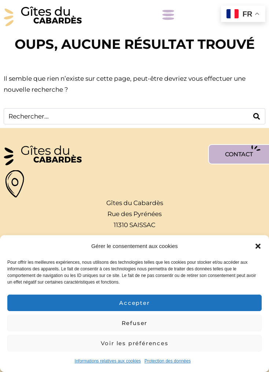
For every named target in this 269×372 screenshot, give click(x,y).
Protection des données (167, 361)
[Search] (257, 116)
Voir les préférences (135, 343)
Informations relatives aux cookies (108, 361)
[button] (258, 246)
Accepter (134, 302)
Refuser (135, 323)
